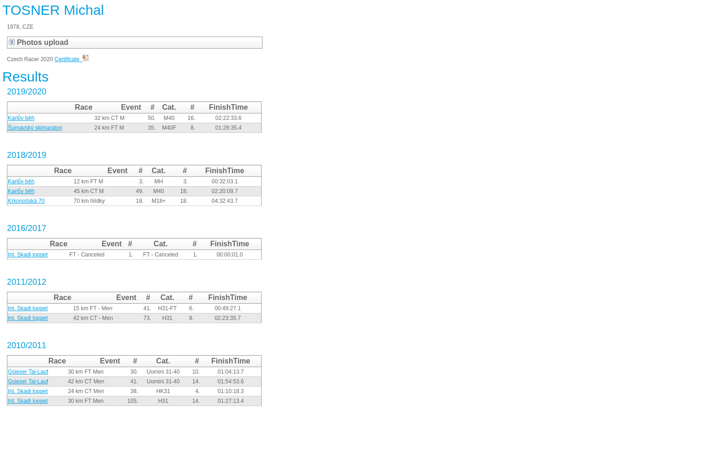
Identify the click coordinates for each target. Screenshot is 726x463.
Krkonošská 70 (26, 201)
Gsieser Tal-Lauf (28, 372)
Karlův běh (21, 118)
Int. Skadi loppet (28, 254)
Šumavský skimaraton (35, 128)
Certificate (72, 59)
